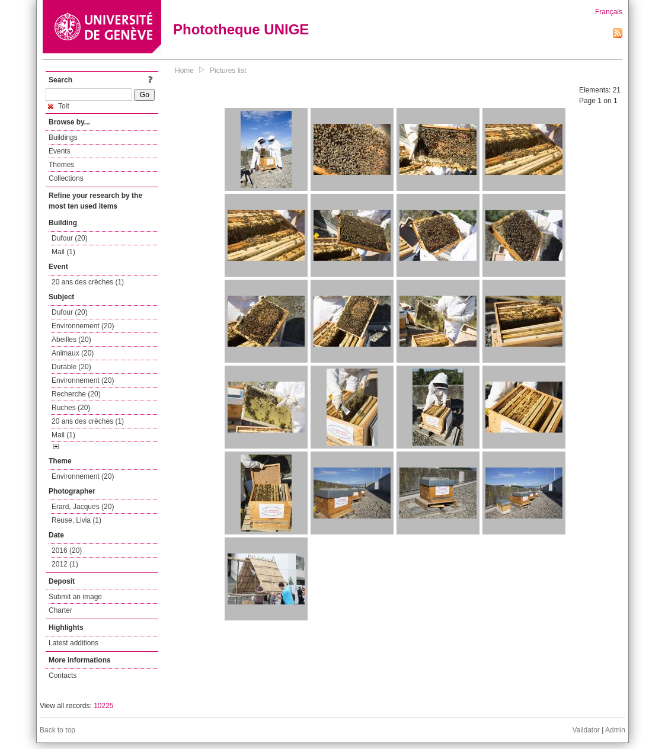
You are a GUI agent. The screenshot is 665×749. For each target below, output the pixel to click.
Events (60, 151)
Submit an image (75, 597)
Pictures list (228, 70)
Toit (58, 106)
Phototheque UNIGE (241, 29)
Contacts (62, 675)
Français (608, 12)
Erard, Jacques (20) (83, 506)
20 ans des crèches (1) (88, 282)
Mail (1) (63, 252)
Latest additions (73, 643)
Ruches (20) (71, 408)
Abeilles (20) (71, 339)
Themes (61, 165)
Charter (60, 610)
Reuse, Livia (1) (76, 520)
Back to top (57, 730)
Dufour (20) (70, 238)
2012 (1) (65, 564)
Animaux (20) (73, 353)
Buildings (63, 137)
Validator (585, 730)
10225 (103, 706)
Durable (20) (71, 367)
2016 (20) (67, 550)
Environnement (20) (83, 326)
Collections (66, 178)
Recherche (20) (76, 394)
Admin (615, 730)
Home (184, 70)
